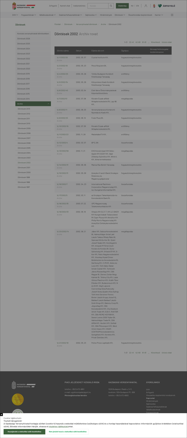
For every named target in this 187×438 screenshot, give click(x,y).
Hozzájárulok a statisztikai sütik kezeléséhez (24, 432)
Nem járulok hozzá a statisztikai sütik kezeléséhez (68, 432)
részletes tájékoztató (59, 426)
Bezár (1, 414)
